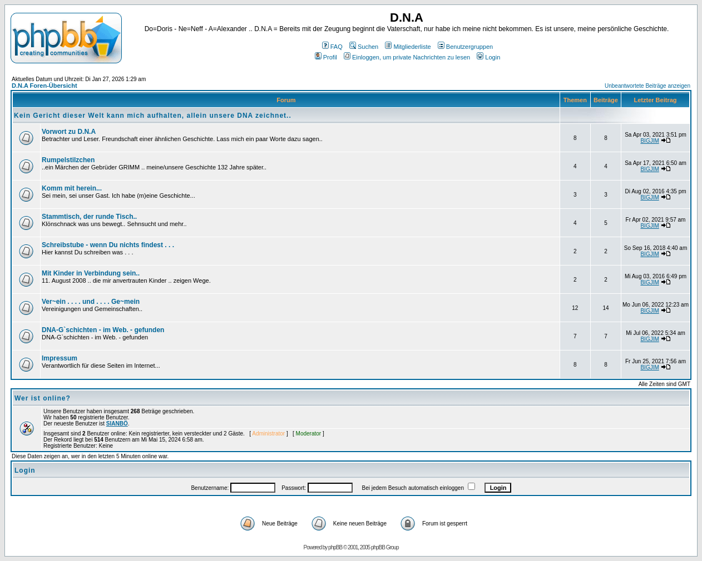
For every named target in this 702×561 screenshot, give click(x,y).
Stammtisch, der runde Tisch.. (89, 217)
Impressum (59, 358)
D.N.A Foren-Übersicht (44, 85)
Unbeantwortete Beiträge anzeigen (647, 86)
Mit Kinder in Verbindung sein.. (91, 273)
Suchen (363, 46)
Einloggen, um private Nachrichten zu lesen (407, 57)
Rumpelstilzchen (68, 160)
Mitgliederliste (408, 46)
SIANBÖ (117, 423)
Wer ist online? (42, 398)
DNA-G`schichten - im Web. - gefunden (103, 330)
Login (488, 57)
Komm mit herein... (72, 188)
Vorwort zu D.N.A (69, 132)
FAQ (332, 46)
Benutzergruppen (465, 46)
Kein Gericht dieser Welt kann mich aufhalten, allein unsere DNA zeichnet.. (152, 115)
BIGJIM (649, 141)
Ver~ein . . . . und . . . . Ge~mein (91, 301)
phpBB (335, 547)
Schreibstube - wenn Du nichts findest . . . (108, 245)
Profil (326, 57)
